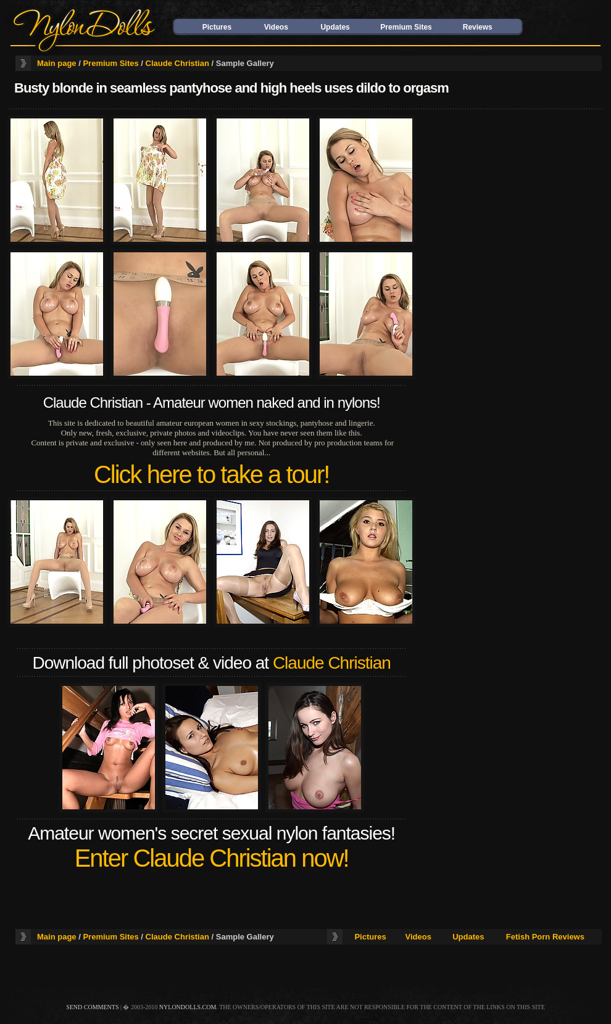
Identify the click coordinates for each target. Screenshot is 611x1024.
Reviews (478, 27)
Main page (57, 63)
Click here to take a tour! (212, 474)
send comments (92, 1007)
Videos (276, 27)
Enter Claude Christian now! (212, 858)
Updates (334, 27)
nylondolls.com (188, 1007)
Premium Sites (405, 27)
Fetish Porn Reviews (545, 936)
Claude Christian (177, 63)
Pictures (216, 27)
